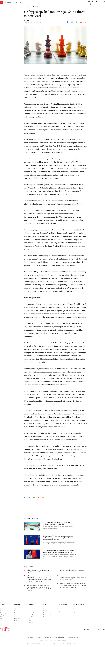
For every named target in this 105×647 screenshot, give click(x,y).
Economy (16, 613)
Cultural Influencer (48, 609)
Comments (17, 615)
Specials (59, 615)
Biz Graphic (17, 621)
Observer (31, 611)
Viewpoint (31, 619)
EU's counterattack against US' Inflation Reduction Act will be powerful (56, 523)
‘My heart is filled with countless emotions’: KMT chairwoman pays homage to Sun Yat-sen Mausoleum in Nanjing (73, 585)
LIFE (44, 605)
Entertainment (47, 615)
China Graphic (4, 621)
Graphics (59, 611)
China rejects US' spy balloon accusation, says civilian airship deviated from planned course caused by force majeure (58, 538)
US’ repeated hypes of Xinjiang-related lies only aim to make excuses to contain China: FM (59, 551)
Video (58, 609)
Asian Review (32, 615)
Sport (73, 613)
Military (2, 615)
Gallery (59, 613)
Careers (39, 637)
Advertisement (59, 637)
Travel (44, 617)
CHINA (26, 7)
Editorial (31, 609)
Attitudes (45, 611)
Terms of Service (73, 637)
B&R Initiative (17, 619)
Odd (1, 619)
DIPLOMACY (34, 7)
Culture (45, 613)
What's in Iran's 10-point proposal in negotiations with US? (38, 571)
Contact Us (48, 637)
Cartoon (31, 623)
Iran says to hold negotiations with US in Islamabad (72, 571)
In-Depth (74, 609)
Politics (2, 609)
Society (2, 611)
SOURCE (17, 605)
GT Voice (16, 609)
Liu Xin (28, 20)
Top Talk (31, 617)
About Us (30, 637)
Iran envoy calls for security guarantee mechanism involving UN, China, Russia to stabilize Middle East (73, 577)
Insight (16, 611)
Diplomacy (3, 613)
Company (17, 617)
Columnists (32, 621)
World (73, 611)
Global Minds (32, 613)
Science (2, 617)
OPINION (32, 605)
